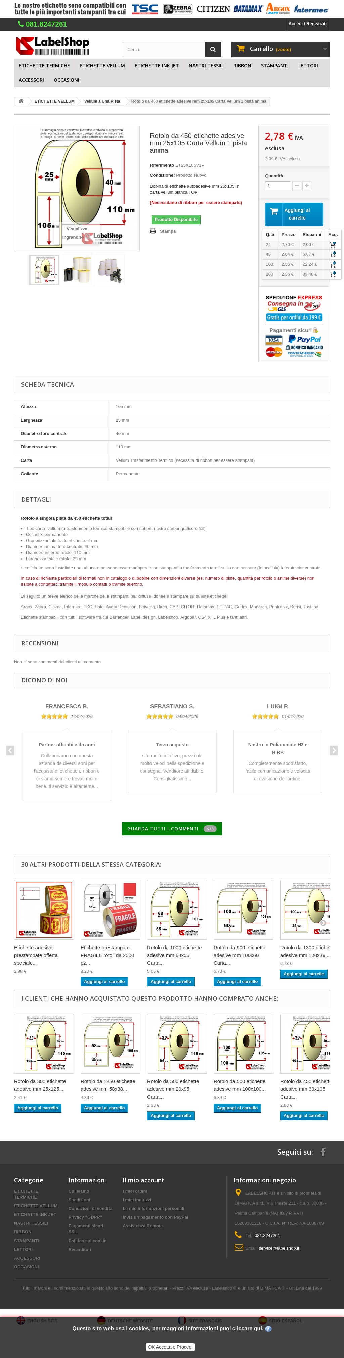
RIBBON (242, 65)
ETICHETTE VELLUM (102, 65)
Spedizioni (79, 1201)
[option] (67, 748)
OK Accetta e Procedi (170, 1347)
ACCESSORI (31, 80)
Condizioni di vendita (91, 1210)
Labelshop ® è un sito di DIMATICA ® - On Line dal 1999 (267, 1289)
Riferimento (162, 165)
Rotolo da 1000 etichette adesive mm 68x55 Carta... (174, 956)
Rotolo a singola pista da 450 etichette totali (66, 519)
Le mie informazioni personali (153, 1210)
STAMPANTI (275, 65)
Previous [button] (10, 752)
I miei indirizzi (137, 1201)
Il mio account (143, 1182)
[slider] (54, 717)
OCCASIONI (66, 80)
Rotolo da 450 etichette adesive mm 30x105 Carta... (306, 1090)
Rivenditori (80, 1251)
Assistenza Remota (143, 1227)
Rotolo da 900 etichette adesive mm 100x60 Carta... (239, 956)
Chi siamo (79, 1192)
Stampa (168, 231)
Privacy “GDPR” (85, 1218)
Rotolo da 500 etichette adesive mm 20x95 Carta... (173, 1090)
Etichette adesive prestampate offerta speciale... (36, 956)
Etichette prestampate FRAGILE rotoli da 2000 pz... (107, 956)
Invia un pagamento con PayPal (155, 1218)
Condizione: (162, 175)
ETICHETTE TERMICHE (44, 65)
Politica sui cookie (87, 1242)
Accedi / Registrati (308, 23)
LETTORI (308, 65)
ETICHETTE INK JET (157, 65)
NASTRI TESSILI (206, 65)
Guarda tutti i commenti (172, 830)
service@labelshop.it (279, 1249)
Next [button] (334, 752)
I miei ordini (135, 1192)
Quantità (274, 175)
